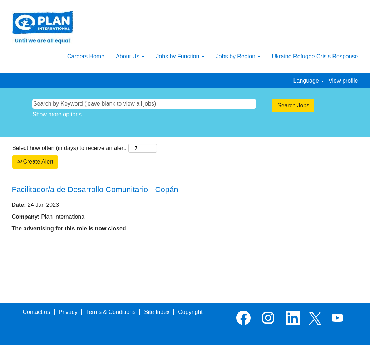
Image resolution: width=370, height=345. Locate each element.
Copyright (190, 312)
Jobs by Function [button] (180, 56)
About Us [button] (130, 56)
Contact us (36, 312)
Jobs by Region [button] (238, 56)
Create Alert (35, 162)
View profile (343, 81)
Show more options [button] (57, 114)
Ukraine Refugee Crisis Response (315, 56)
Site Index (156, 312)
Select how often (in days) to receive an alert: (69, 148)
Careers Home (85, 56)
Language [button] (308, 81)
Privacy (68, 312)
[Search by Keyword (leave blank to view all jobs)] (144, 104)
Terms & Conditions (110, 312)
